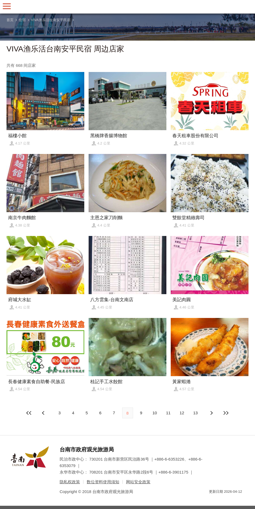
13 (195, 413)
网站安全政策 (138, 482)
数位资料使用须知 (103, 482)
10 (155, 413)
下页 (43, 413)
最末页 (226, 413)
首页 (10, 20)
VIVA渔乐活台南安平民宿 (50, 20)
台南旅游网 (128, 6)
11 (168, 413)
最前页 (29, 413)
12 (182, 413)
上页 (211, 413)
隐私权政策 (70, 482)
